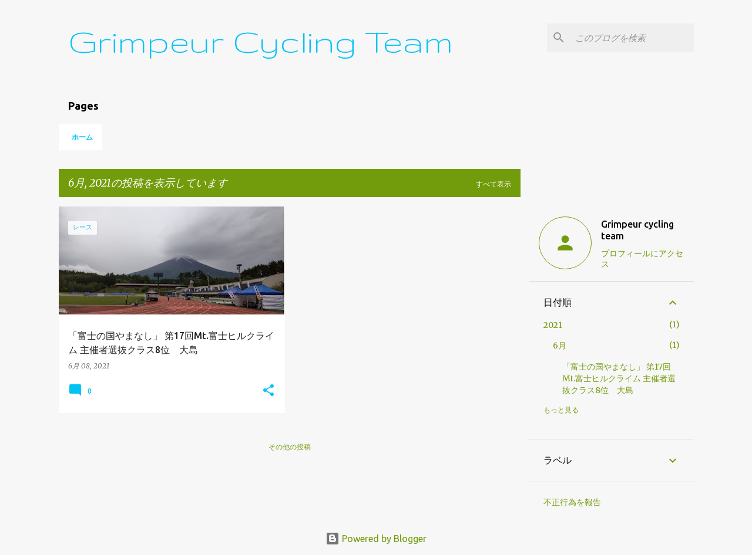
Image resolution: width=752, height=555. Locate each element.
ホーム (82, 137)
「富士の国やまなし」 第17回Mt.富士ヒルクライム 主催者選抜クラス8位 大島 (619, 378)
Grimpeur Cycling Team (260, 41)
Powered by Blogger (376, 538)
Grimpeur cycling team (637, 230)
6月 (559, 345)
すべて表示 (493, 184)
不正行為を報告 (572, 502)
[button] (268, 391)
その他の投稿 (289, 447)
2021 (552, 325)
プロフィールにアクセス (642, 259)
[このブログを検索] (632, 37)
